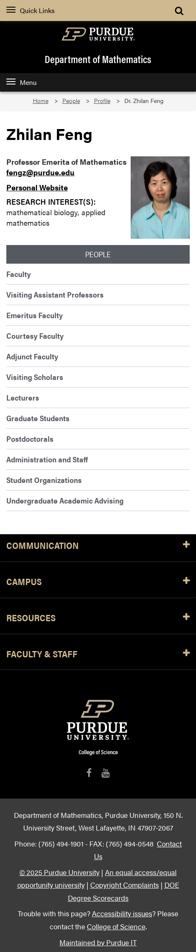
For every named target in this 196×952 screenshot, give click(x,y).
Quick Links (30, 10)
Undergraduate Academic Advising (65, 500)
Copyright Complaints (124, 884)
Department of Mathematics (98, 59)
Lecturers (22, 397)
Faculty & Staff (98, 654)
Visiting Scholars (34, 377)
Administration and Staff (47, 459)
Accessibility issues (122, 913)
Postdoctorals (30, 438)
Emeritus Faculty (34, 315)
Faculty (18, 274)
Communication (98, 546)
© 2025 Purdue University (59, 872)
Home (40, 101)
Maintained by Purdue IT (98, 942)
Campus (98, 582)
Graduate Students (38, 418)
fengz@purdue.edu (40, 172)
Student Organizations (44, 480)
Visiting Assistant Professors (55, 294)
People (71, 101)
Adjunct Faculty (32, 356)
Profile (102, 101)
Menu (21, 82)
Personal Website (37, 187)
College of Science (116, 926)
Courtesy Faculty (35, 335)
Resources (98, 618)
